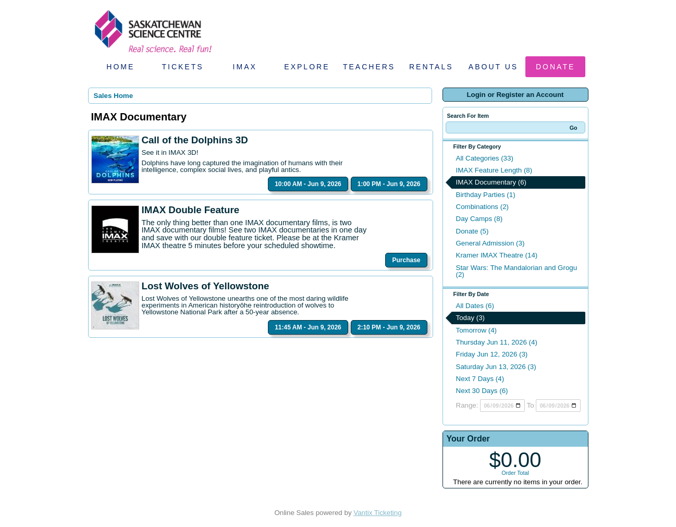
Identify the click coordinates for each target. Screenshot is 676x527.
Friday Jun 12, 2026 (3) (492, 354)
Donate (555, 67)
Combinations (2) (482, 207)
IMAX (245, 67)
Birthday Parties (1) (485, 195)
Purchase (406, 260)
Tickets (182, 67)
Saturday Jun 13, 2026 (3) (496, 367)
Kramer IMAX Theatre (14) (497, 255)
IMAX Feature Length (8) (494, 170)
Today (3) (470, 318)
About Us (493, 67)
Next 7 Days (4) (480, 379)
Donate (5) (472, 231)
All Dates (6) (475, 306)
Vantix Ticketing (377, 513)
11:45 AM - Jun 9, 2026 (308, 327)
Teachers (369, 67)
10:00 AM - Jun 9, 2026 (308, 184)
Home (120, 67)
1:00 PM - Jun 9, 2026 (389, 184)
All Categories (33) (484, 158)
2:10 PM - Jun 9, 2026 (389, 327)
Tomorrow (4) (476, 330)
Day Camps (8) (479, 219)
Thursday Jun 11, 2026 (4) (496, 342)
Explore (306, 67)
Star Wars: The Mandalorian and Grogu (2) (516, 271)
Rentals (431, 67)
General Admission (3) (490, 243)
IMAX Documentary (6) (491, 182)
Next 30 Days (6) (482, 391)
